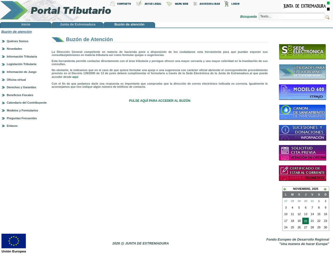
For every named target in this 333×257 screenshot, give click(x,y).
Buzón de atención (16, 32)
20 (304, 221)
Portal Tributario (55, 10)
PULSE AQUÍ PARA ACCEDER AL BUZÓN (159, 101)
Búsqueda (249, 16)
